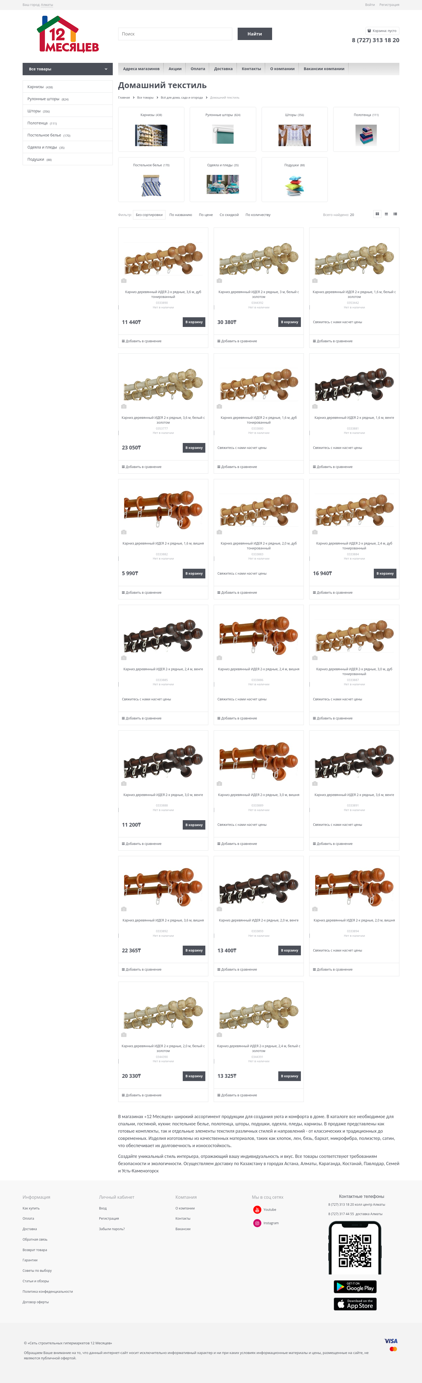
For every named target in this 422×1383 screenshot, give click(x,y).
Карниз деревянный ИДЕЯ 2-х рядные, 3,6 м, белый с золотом (163, 420)
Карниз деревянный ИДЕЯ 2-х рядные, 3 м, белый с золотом (259, 294)
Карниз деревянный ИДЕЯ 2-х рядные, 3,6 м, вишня (163, 920)
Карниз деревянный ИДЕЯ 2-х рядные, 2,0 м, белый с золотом (163, 1048)
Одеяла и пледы (220, 165)
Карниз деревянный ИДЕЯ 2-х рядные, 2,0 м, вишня (354, 920)
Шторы (291, 115)
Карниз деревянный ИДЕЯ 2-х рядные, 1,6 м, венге (354, 417)
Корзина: (384, 30)
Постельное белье (147, 165)
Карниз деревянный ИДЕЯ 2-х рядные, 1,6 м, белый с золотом (354, 294)
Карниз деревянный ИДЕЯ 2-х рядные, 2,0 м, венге (258, 920)
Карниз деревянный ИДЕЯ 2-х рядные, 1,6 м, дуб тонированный (259, 420)
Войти (370, 4)
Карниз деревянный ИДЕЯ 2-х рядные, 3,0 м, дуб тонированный (354, 671)
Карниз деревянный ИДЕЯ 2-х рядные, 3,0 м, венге (163, 795)
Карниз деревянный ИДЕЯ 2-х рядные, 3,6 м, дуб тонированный (163, 294)
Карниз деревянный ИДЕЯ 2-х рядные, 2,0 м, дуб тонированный (259, 545)
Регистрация (389, 4)
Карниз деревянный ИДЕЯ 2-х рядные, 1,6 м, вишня (163, 543)
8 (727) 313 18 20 (341, 1204)
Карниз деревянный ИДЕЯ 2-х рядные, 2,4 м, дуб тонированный (354, 545)
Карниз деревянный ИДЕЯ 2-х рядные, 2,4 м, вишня (259, 669)
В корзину (194, 322)
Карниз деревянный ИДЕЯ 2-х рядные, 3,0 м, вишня (259, 795)
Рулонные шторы (219, 115)
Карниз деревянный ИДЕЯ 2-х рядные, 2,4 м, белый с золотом (258, 1048)
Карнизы (147, 115)
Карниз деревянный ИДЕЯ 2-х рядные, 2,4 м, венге (163, 669)
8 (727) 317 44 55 (341, 1214)
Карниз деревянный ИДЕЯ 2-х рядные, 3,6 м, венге (354, 795)
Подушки (291, 165)
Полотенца (362, 115)
